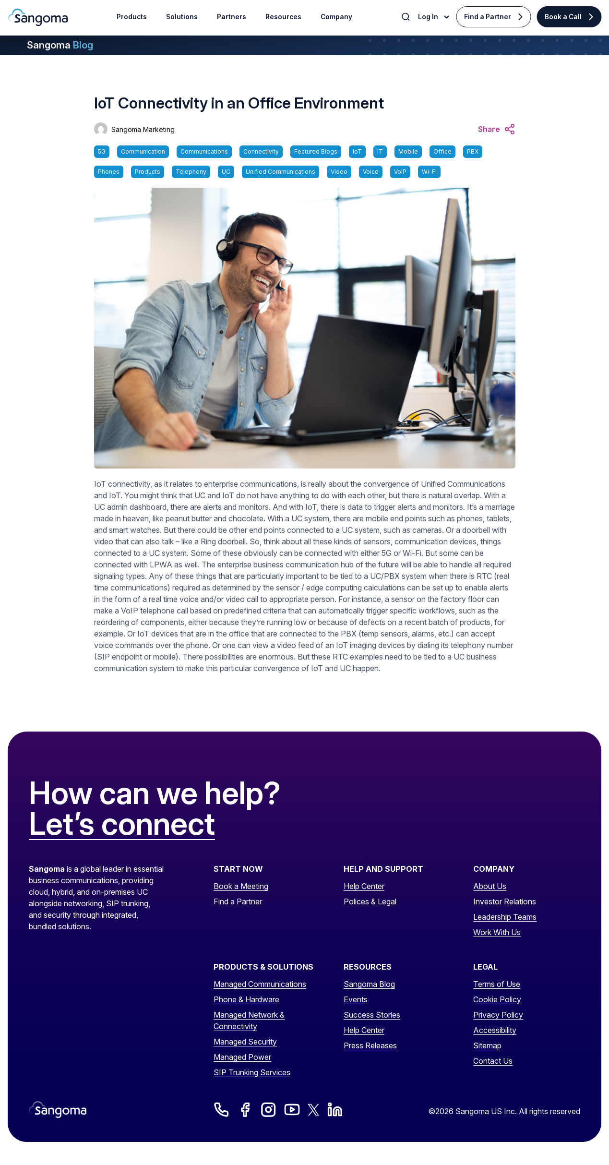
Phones (108, 171)
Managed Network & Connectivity (249, 1020)
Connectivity (261, 151)
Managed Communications (260, 984)
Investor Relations (504, 901)
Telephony (191, 171)
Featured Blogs (315, 151)
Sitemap (487, 1045)
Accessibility (494, 1030)
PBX (472, 151)
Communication (143, 151)
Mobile (408, 151)
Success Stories (372, 1015)
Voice (371, 171)
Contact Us (493, 1061)
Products (147, 171)
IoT (357, 151)
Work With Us (497, 932)
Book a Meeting (241, 886)
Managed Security (245, 1041)
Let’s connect (122, 824)
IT (380, 151)
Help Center (364, 886)
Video (339, 171)
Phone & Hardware (246, 999)
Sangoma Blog (369, 984)
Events (356, 999)
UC (226, 171)
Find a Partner (487, 17)
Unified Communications (280, 171)
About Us (489, 886)
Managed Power (242, 1057)
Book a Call (563, 17)
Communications (204, 151)
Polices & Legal (370, 901)
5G (102, 151)
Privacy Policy (498, 1015)
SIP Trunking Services (252, 1072)
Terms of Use (496, 984)
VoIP (400, 171)
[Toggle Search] (406, 17)
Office (442, 151)
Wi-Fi (429, 171)
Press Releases (370, 1045)
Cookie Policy (497, 999)
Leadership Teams (505, 917)
